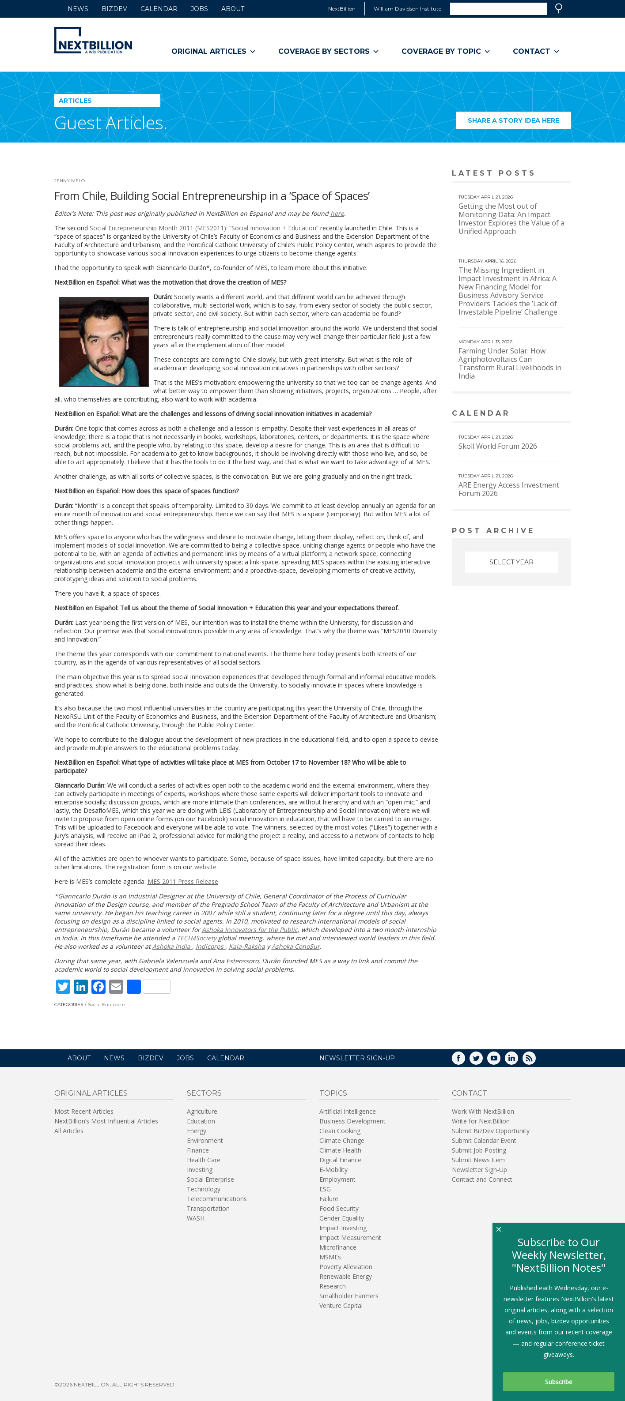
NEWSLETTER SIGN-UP (357, 1058)
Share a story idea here (519, 122)
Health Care (203, 1160)
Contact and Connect (482, 1179)
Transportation (208, 1208)
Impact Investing (343, 1228)
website (205, 867)
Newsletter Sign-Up (479, 1169)
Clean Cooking (339, 1131)
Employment (337, 1179)
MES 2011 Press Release (183, 881)
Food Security (339, 1208)
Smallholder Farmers (349, 1296)
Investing (199, 1169)
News (78, 9)
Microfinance (337, 1247)
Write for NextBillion (481, 1121)
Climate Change (341, 1140)
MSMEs (330, 1257)
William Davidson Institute (407, 8)
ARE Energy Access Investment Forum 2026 (508, 489)
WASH (196, 1218)
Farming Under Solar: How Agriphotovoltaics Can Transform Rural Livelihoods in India (509, 363)
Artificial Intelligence (347, 1111)
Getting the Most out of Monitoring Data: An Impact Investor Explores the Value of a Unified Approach (511, 218)
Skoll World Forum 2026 (497, 446)
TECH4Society (196, 938)
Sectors (204, 1093)
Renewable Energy (345, 1276)
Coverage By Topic (446, 51)
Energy (196, 1131)
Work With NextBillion (483, 1111)
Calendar (159, 9)
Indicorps (210, 946)
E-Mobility (333, 1169)
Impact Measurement (350, 1237)
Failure (328, 1198)
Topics (333, 1093)
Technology (203, 1189)
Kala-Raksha (247, 946)
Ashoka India (172, 946)
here (337, 213)
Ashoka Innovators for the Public (250, 929)
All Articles (68, 1131)
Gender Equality (341, 1218)
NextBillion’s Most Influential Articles (106, 1121)
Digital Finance (340, 1160)
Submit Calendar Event (484, 1140)
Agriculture (202, 1111)
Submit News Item (478, 1160)
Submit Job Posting (479, 1150)
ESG (325, 1189)
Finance (198, 1150)
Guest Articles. (110, 122)
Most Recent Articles (84, 1111)
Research (332, 1286)
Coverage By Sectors (328, 51)
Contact (536, 51)
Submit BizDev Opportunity (491, 1131)
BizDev (114, 9)
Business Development (352, 1121)
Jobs (199, 9)
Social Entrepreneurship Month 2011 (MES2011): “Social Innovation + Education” (204, 228)
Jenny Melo (69, 181)
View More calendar (542, 414)
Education (201, 1121)
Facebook (464, 1061)
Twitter (482, 1061)
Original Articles (213, 51)
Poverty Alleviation (345, 1266)
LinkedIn (517, 1061)
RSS (535, 1061)
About (232, 9)
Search (558, 8)
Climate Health (340, 1150)
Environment (205, 1140)
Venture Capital (341, 1305)
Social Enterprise (106, 1004)
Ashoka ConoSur (296, 946)
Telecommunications (217, 1198)
